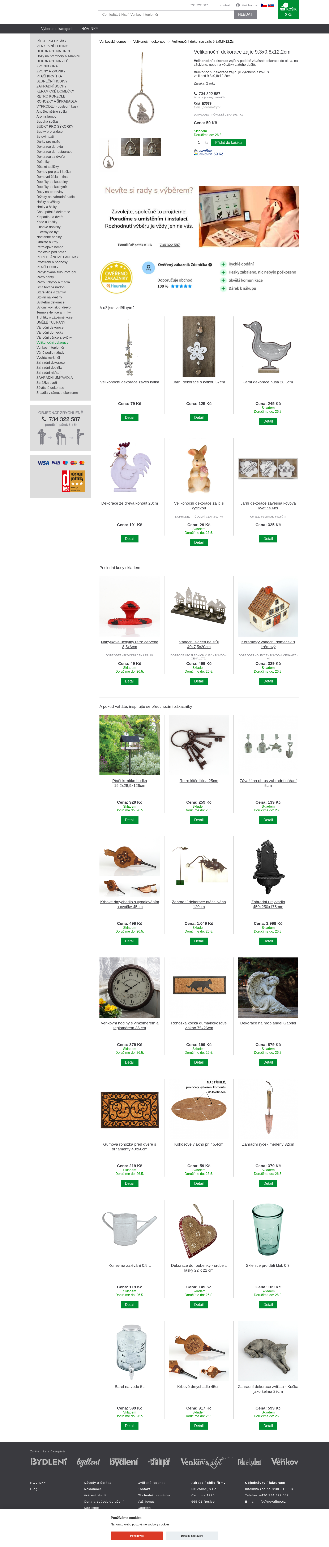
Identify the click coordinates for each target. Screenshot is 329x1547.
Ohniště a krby (47, 242)
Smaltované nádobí (51, 287)
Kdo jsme (91, 1508)
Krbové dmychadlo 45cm (199, 1386)
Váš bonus (249, 5)
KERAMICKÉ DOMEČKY (55, 91)
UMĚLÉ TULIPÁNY (51, 322)
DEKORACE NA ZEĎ (52, 61)
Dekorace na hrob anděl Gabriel (268, 1023)
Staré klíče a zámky (51, 292)
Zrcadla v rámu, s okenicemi (57, 392)
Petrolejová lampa (50, 247)
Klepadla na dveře (50, 217)
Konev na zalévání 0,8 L (129, 1265)
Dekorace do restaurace (54, 151)
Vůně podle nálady (50, 352)
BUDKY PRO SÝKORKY (55, 126)
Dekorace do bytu (50, 146)
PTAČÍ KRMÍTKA (49, 76)
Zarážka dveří (47, 382)
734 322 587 (199, 5)
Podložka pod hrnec (51, 252)
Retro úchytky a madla (53, 282)
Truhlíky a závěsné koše (55, 317)
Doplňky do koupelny (52, 182)
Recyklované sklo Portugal (56, 272)
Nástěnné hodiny (49, 237)
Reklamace (93, 1489)
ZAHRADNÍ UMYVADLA (55, 377)
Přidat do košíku (228, 142)
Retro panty (45, 277)
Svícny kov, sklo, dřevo (53, 307)
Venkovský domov (113, 41)
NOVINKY (89, 29)
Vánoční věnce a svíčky (54, 337)
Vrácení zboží (95, 1495)
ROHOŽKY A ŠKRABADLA (57, 101)
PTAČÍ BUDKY (48, 267)
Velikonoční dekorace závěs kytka (129, 382)
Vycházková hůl (48, 357)
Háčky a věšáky (48, 202)
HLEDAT (245, 14)
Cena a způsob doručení (104, 1501)
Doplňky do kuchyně (52, 187)
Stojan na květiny (49, 297)
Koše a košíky (47, 222)
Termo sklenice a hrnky (54, 312)
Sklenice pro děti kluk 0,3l (268, 1265)
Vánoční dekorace (50, 327)
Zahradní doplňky (50, 367)
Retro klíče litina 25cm (199, 781)
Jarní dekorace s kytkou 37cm (199, 382)
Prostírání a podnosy (52, 262)
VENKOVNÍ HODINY (52, 46)
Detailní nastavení (192, 1535)
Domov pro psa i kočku (54, 171)
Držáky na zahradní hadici (56, 197)
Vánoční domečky (50, 332)
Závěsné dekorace (50, 387)
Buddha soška (47, 121)
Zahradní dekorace (51, 362)
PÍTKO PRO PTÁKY (52, 41)
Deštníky (43, 161)
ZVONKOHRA (47, 66)
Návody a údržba (97, 1482)
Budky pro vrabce (50, 131)
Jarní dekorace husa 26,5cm (268, 382)
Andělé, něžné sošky (52, 111)
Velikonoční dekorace (52, 342)
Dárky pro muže (48, 141)
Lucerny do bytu (48, 232)
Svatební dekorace (50, 302)
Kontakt (224, 5)
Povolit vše (137, 1535)
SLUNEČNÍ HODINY (52, 81)
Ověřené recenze (152, 1482)
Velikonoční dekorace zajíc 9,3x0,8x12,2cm (204, 41)
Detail (129, 417)
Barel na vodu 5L (130, 1386)
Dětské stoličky (48, 166)
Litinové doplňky (49, 227)
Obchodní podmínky (154, 1495)
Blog (34, 1489)
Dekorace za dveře (51, 156)
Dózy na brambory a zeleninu (58, 56)
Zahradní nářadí (48, 372)
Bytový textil (45, 136)
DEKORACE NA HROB (54, 51)
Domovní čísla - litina (52, 177)
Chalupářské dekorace (53, 212)
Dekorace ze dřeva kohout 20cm (129, 503)
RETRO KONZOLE (51, 96)
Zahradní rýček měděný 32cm (268, 1144)
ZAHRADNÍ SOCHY (52, 86)
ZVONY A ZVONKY (51, 71)
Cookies (144, 1508)
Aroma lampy (46, 116)
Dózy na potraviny (50, 192)
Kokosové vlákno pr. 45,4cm (199, 1144)
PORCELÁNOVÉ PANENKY (58, 257)
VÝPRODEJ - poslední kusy (57, 106)
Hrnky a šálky (47, 207)
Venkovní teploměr (50, 347)
